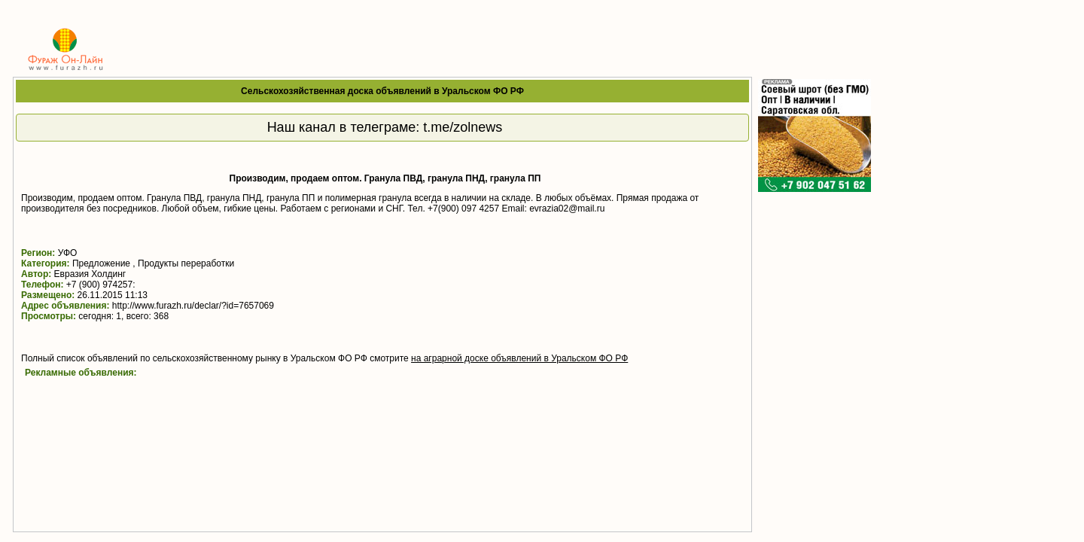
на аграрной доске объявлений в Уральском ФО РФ (519, 358)
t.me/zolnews (462, 127)
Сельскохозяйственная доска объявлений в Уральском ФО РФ (382, 91)
